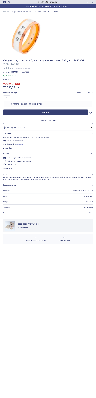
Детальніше (7, 148)
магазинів (19, 144)
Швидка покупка (48, 121)
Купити (45, 112)
